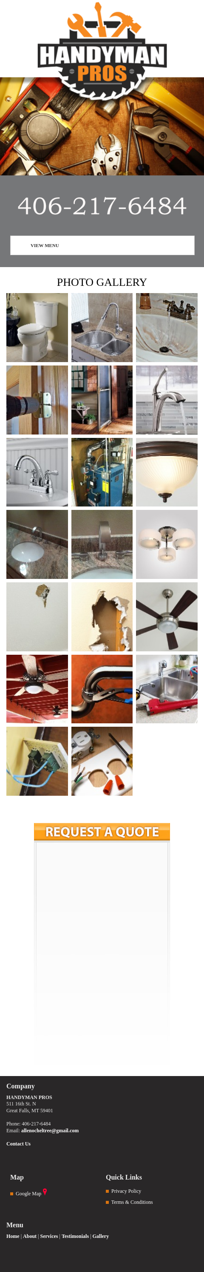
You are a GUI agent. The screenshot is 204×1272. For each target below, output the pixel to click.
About (30, 1236)
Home (13, 1236)
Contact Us (18, 1144)
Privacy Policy (126, 1191)
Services (49, 1236)
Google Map (28, 1194)
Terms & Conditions (132, 1202)
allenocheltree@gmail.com (50, 1131)
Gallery (101, 1236)
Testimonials (75, 1236)
